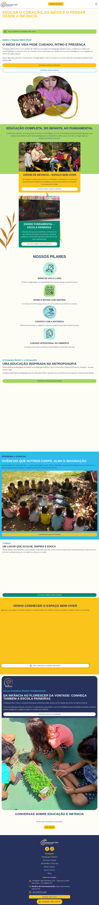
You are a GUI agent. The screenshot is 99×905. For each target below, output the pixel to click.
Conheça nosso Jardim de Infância (49, 189)
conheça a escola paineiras (49, 714)
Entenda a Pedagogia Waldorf (49, 381)
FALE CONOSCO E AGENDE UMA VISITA (20, 31)
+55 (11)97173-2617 (38, 892)
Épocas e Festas (49, 860)
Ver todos (49, 827)
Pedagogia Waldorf (49, 857)
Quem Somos (49, 870)
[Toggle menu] (96, 4)
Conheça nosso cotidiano (49, 65)
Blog (50, 873)
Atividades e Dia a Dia (49, 863)
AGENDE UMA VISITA (49, 901)
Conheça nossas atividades (49, 534)
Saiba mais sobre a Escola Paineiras (39, 244)
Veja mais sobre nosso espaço (49, 595)
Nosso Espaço (49, 867)
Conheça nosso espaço (49, 70)
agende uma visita (56, 4)
